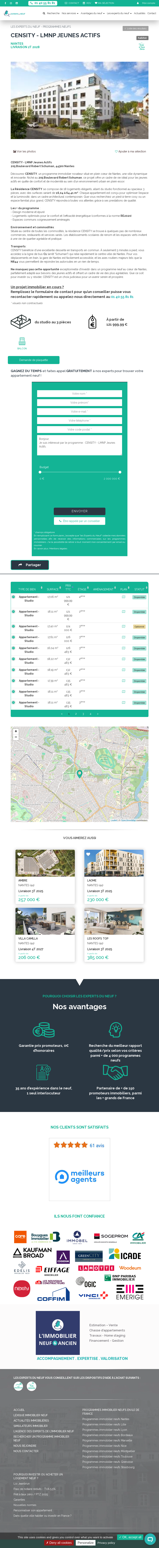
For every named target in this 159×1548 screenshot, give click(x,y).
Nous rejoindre (25, 1430)
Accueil (19, 1394)
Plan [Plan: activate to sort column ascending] (123, 589)
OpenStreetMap (128, 813)
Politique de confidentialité (123, 1518)
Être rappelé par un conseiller (79, 521)
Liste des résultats (135, 28)
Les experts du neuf (119, 13)
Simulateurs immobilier (31, 1410)
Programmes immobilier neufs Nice (104, 1430)
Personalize (86, 1542)
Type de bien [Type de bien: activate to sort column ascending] (25, 589)
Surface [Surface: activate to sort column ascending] (49, 589)
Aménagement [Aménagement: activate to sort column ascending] (103, 589)
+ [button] (16, 724)
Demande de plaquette (33, 360)
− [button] (16, 730)
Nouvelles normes (25, 1489)
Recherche (51, 13)
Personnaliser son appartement (33, 1494)
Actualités (139, 13)
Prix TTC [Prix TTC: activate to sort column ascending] (66, 587)
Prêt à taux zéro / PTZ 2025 (31, 1478)
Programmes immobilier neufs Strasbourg (108, 1451)
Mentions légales (58, 548)
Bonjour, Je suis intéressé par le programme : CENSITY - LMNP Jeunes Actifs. (79, 445)
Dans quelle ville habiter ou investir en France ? (43, 1500)
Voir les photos (24, 151)
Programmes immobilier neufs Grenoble (107, 1446)
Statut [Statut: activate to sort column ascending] (139, 589)
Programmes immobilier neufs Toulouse (107, 1440)
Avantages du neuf (93, 13)
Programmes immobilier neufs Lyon (104, 1414)
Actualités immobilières (31, 1404)
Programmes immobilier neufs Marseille (107, 1424)
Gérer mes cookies (61, 1524)
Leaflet (114, 813)
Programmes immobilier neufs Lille (104, 1408)
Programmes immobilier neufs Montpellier (108, 1435)
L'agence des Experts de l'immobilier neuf (44, 1415)
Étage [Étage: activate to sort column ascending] (82, 589)
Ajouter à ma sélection (130, 151)
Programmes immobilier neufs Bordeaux (107, 1419)
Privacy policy (106, 1542)
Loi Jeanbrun (22, 1468)
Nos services (70, 13)
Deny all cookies (59, 1542)
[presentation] (79, 493)
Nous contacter (26, 1435)
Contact (152, 13)
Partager (30, 565)
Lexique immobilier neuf (31, 1399)
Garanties (19, 1484)
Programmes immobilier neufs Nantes (105, 1403)
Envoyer (80, 511)
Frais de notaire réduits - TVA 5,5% (34, 1473)
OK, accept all (130, 1537)
